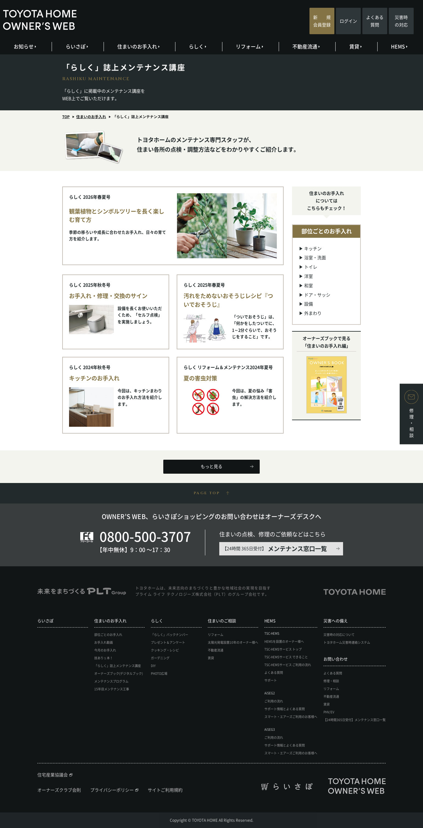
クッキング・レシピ (165, 650)
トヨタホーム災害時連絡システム (346, 642)
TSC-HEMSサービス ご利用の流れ (287, 664)
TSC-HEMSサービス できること (286, 657)
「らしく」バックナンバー (169, 634)
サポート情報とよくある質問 (284, 708)
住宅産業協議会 (52, 774)
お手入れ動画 (103, 642)
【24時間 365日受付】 (274, 549)
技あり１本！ (103, 658)
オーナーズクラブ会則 (59, 790)
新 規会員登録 (322, 21)
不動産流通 (305, 46)
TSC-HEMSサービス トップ (283, 649)
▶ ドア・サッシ (314, 295)
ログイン (348, 21)
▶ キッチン (310, 248)
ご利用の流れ (273, 701)
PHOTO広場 (159, 673)
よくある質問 (374, 21)
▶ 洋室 (306, 276)
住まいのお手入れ (138, 46)
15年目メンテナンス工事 (111, 689)
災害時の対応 (401, 21)
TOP (66, 116)
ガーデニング (160, 658)
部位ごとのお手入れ (108, 634)
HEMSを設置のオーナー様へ (284, 641)
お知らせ (25, 46)
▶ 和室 (306, 285)
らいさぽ (76, 46)
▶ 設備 (306, 304)
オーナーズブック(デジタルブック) (118, 673)
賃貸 (355, 46)
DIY (153, 665)
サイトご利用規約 (165, 790)
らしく (197, 46)
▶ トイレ (308, 267)
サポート (270, 680)
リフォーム (249, 46)
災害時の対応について (339, 634)
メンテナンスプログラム (111, 681)
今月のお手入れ (105, 650)
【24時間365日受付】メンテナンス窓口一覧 (354, 719)
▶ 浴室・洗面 (312, 257)
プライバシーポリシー (112, 790)
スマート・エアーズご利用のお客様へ (290, 716)
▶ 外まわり (310, 313)
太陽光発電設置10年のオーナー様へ (233, 642)
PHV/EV (328, 712)
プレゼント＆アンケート (168, 642)
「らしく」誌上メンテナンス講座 (117, 665)
